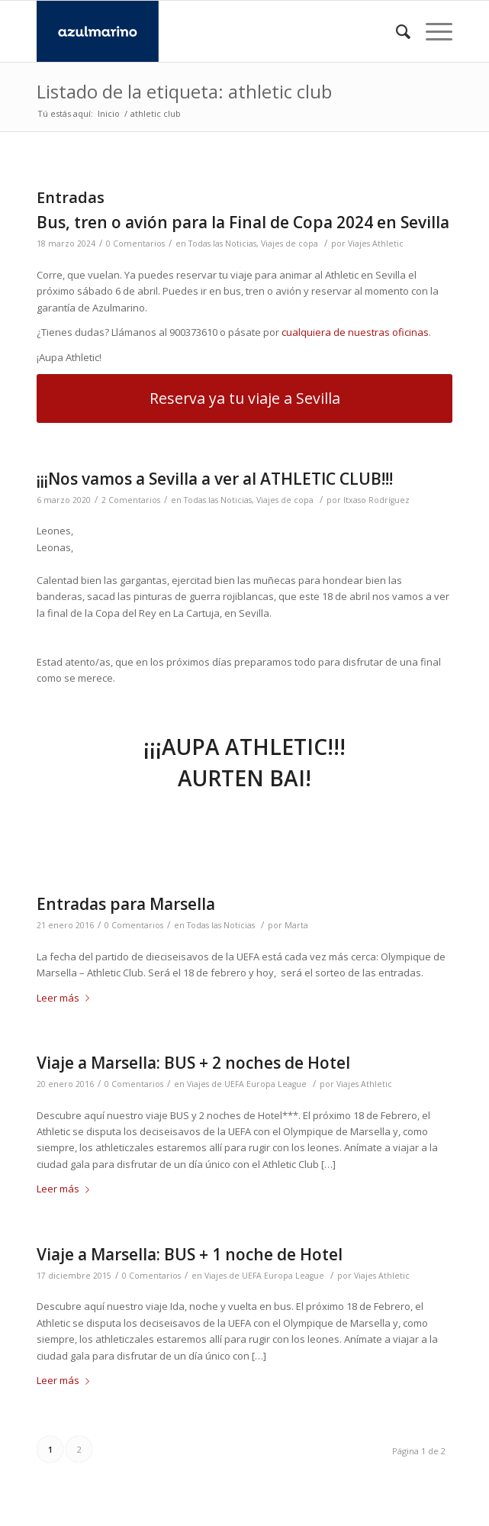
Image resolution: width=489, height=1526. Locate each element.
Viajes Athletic (376, 243)
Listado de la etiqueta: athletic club (184, 91)
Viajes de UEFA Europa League (247, 1084)
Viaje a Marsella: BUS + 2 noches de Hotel (193, 1062)
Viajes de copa (289, 243)
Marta (296, 925)
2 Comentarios (130, 500)
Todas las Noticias (222, 243)
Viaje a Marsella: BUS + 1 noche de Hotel (190, 1254)
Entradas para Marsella (126, 904)
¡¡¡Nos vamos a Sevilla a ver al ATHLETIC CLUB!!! (215, 478)
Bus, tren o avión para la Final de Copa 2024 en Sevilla (243, 222)
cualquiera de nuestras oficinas (355, 332)
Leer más (66, 998)
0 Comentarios (135, 243)
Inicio (109, 113)
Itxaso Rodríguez (376, 500)
